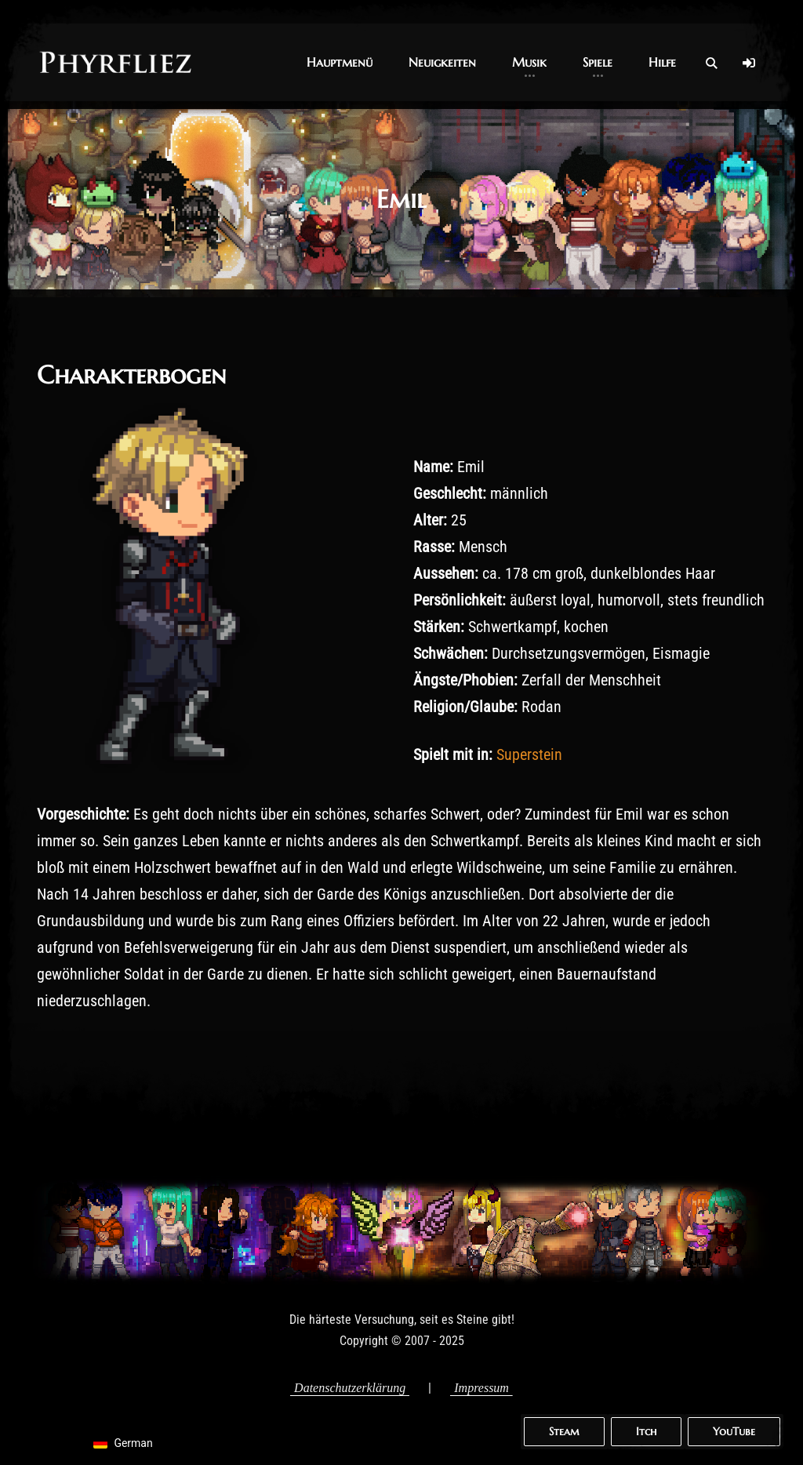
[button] (340, 62)
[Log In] (749, 62)
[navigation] (130, 1443)
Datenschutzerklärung (349, 1387)
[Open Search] (711, 62)
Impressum (481, 1387)
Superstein (529, 754)
